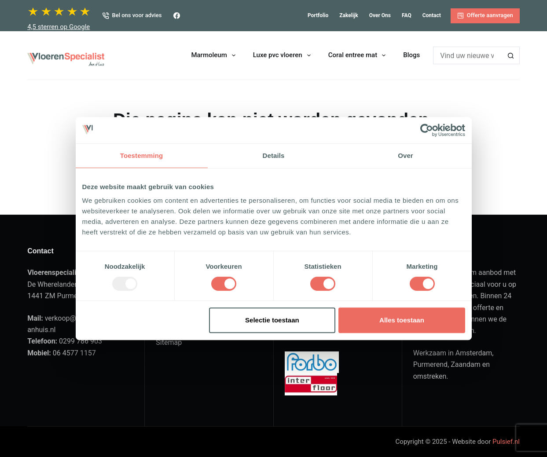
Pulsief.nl (506, 442)
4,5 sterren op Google (58, 27)
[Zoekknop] (511, 55)
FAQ (406, 15)
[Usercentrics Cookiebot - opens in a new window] (426, 130)
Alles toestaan (401, 320)
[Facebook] (176, 15)
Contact (431, 15)
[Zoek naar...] (467, 55)
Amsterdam (473, 353)
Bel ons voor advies (132, 15)
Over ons (380, 15)
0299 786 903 (80, 341)
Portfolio (318, 15)
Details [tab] (274, 155)
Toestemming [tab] (141, 155)
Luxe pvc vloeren (283, 55)
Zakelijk (348, 15)
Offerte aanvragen (485, 15)
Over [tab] (405, 155)
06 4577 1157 (74, 353)
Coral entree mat (358, 55)
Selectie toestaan (272, 320)
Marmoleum (215, 55)
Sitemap (169, 342)
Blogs (411, 55)
